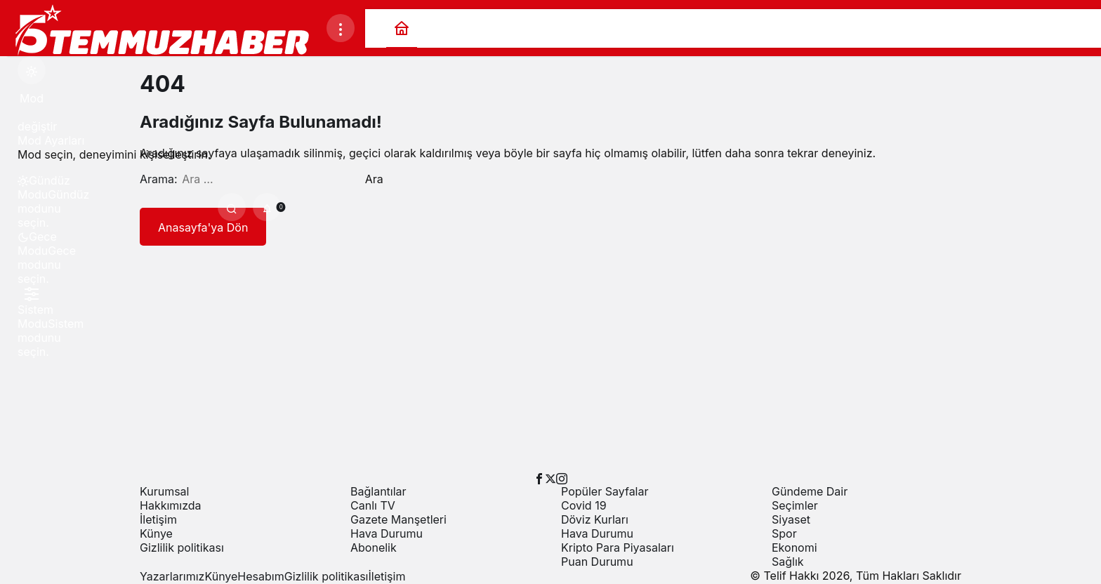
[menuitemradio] (32, 187)
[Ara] (232, 207)
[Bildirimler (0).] (267, 207)
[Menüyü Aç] (341, 28)
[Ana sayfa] (401, 28)
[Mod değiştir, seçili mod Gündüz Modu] (32, 70)
